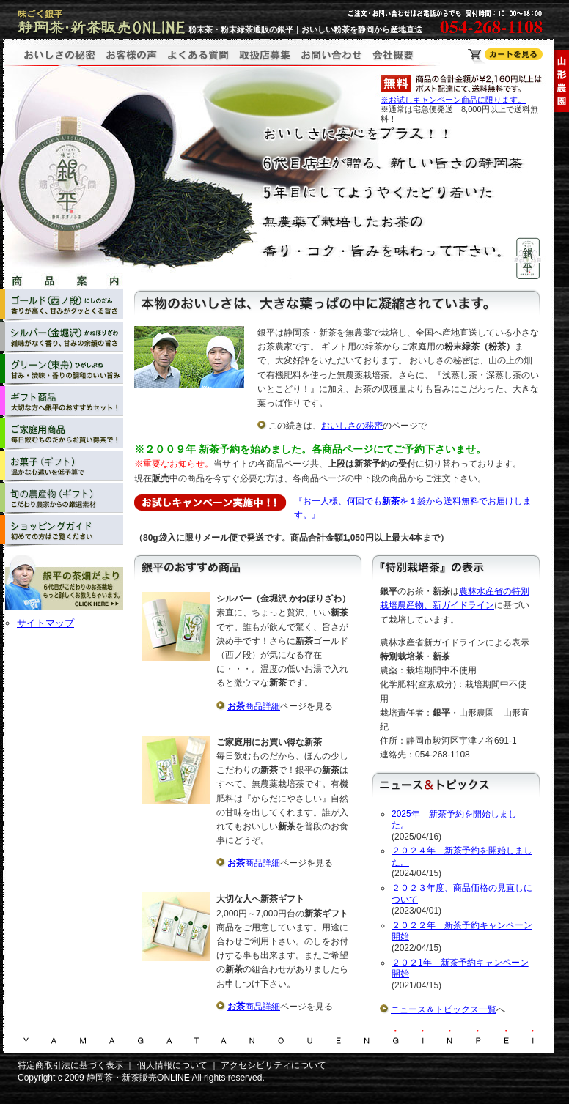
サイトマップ (45, 623)
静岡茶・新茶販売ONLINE (138, 1077)
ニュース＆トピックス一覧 (443, 1009)
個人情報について (172, 1065)
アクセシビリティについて (273, 1065)
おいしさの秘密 (352, 426)
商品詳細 (253, 706)
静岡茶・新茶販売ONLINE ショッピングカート (505, 56)
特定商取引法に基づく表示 (70, 1065)
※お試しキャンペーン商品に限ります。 (453, 99)
